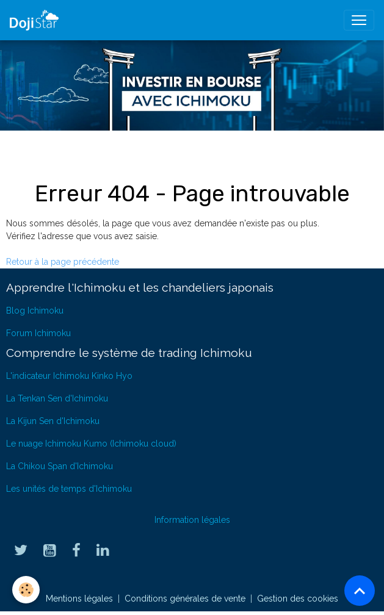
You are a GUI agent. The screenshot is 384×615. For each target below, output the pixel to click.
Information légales (192, 520)
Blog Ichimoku (34, 310)
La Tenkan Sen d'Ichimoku (57, 398)
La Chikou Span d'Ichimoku (59, 466)
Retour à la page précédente (62, 262)
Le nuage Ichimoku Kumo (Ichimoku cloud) (91, 443)
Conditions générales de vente (185, 598)
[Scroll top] (359, 590)
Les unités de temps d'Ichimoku (69, 489)
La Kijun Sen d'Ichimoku (53, 421)
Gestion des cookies (297, 598)
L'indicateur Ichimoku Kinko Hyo (69, 376)
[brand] (36, 20)
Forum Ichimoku (38, 333)
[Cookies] (26, 589)
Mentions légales (79, 598)
